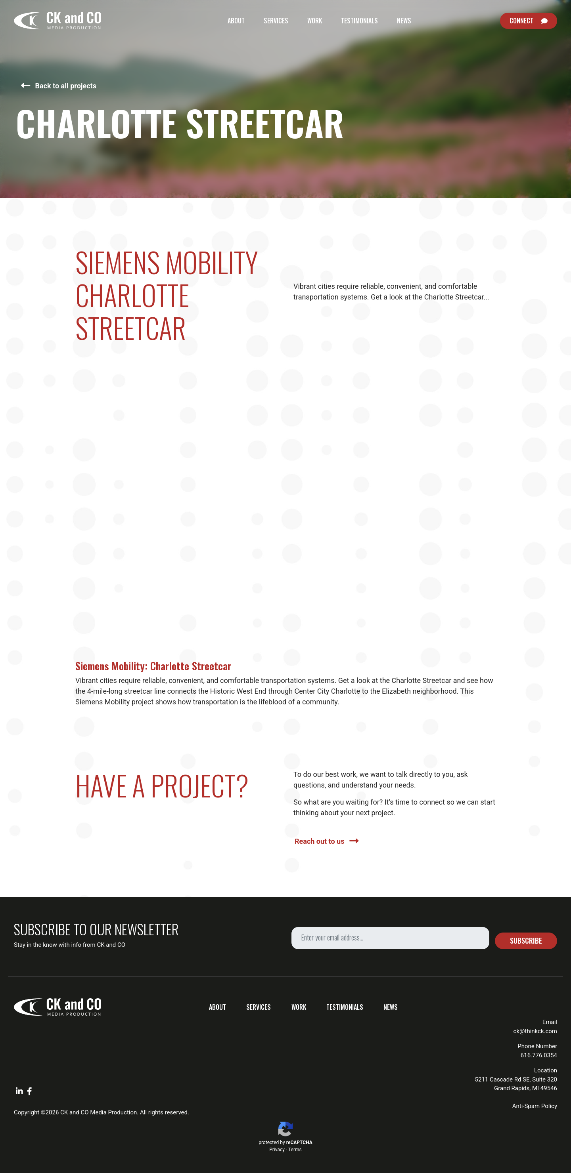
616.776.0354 (539, 1055)
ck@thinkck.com (535, 1031)
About (236, 20)
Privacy (277, 1149)
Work (314, 20)
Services (276, 20)
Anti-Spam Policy (534, 1106)
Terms (295, 1149)
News (404, 20)
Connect (521, 20)
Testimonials (359, 20)
